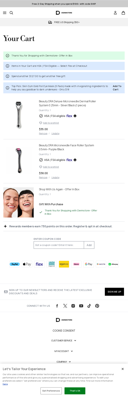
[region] (64, 380)
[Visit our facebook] (57, 306)
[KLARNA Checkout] (76, 264)
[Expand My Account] (64, 351)
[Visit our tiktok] (89, 306)
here (5, 384)
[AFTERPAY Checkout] (113, 264)
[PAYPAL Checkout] (15, 264)
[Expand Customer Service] (64, 340)
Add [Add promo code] (89, 245)
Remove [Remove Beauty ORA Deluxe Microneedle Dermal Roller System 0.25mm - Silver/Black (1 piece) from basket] (43, 133)
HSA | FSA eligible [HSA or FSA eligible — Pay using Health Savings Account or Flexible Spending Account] (58, 116)
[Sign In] (115, 12)
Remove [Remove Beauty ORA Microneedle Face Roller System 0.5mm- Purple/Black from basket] (43, 177)
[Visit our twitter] (65, 306)
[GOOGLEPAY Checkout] (89, 264)
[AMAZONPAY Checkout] (64, 264)
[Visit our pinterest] (97, 306)
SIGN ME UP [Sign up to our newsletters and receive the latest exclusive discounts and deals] (114, 291)
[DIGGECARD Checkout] (51, 264)
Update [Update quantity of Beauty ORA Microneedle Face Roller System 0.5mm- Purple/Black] (55, 177)
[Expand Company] (64, 361)
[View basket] (123, 13)
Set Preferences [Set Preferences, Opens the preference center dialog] (51, 390)
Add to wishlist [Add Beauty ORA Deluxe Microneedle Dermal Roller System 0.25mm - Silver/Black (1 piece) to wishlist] (49, 123)
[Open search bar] (11, 13)
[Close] (122, 369)
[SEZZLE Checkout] (101, 264)
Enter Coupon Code (47, 238)
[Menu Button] (5, 13)
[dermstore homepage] (64, 13)
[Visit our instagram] (73, 306)
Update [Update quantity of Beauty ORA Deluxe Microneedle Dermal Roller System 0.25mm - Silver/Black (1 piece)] (55, 133)
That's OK (75, 390)
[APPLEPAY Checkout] (27, 264)
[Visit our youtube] (81, 306)
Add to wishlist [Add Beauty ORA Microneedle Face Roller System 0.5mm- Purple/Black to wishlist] (49, 167)
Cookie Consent (64, 330)
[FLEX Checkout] (39, 264)
